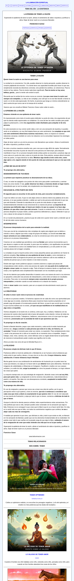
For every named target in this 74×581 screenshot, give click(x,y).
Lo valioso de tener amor (37, 554)
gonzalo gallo (37, 498)
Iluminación (44, 5)
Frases (21, 5)
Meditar (52, 5)
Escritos (36, 5)
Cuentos (15, 5)
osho (37, 558)
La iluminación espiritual (37, 2)
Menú (58, 5)
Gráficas (65, 5)
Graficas (34, 28)
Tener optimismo (37, 495)
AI (9, 5)
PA (7, 5)
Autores (28, 5)
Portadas (26, 28)
